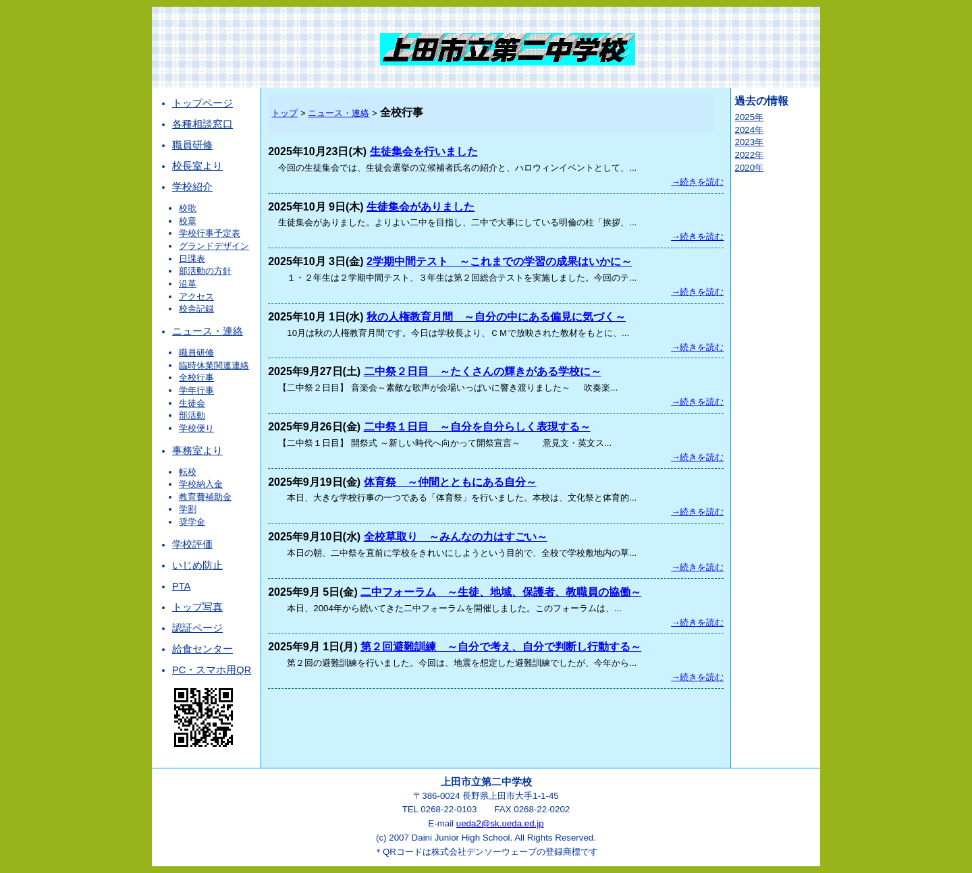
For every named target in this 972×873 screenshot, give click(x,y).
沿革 (187, 284)
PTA (181, 586)
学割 (187, 509)
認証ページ (197, 628)
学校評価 (192, 544)
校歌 (187, 208)
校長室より (197, 166)
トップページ (202, 103)
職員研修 (192, 145)
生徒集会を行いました (424, 151)
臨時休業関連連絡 (214, 365)
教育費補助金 (205, 497)
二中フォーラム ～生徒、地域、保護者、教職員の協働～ (500, 592)
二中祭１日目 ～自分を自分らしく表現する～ (477, 426)
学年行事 (196, 390)
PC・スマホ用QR (211, 670)
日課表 (192, 259)
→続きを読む (697, 182)
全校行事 (196, 377)
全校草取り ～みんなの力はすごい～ (455, 536)
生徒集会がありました (421, 207)
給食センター (202, 649)
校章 (187, 221)
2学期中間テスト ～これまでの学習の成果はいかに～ (499, 261)
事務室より (197, 450)
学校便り (196, 428)
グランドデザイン (214, 246)
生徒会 (192, 403)
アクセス (196, 296)
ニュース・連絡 (207, 331)
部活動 (192, 415)
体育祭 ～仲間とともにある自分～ (450, 482)
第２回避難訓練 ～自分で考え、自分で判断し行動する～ (500, 646)
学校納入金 (201, 484)
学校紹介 (192, 186)
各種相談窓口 (202, 124)
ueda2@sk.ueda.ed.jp (500, 823)
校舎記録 (196, 309)
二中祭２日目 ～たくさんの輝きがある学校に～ (482, 371)
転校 (187, 472)
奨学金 (192, 522)
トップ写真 (197, 607)
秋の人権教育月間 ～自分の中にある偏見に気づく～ (496, 316)
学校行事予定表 (209, 233)
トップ (284, 113)
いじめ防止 (197, 565)
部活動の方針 (205, 271)
